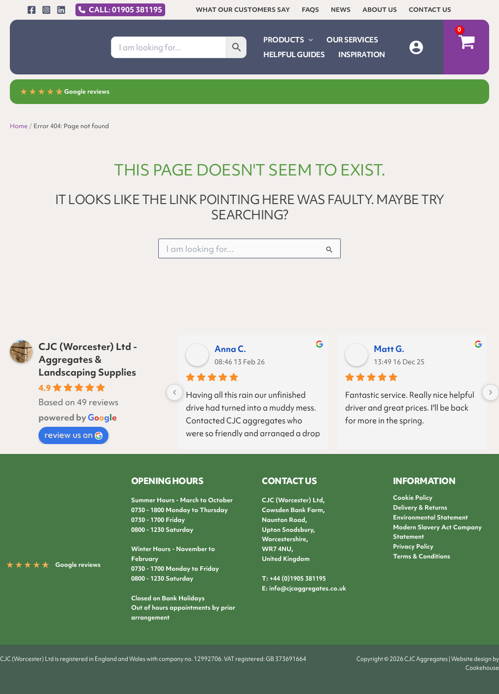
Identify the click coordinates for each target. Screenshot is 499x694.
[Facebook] (31, 9)
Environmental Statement (430, 517)
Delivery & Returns (420, 507)
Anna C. (230, 348)
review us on (73, 434)
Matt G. (389, 348)
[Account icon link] (416, 47)
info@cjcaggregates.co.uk (307, 588)
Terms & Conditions (421, 556)
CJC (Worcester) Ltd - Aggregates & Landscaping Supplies (87, 359)
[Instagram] (46, 9)
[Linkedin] (61, 9)
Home (19, 126)
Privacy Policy (413, 546)
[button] (308, 40)
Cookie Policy (412, 497)
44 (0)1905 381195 (299, 578)
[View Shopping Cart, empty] (466, 47)
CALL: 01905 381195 (125, 10)
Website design (471, 659)
